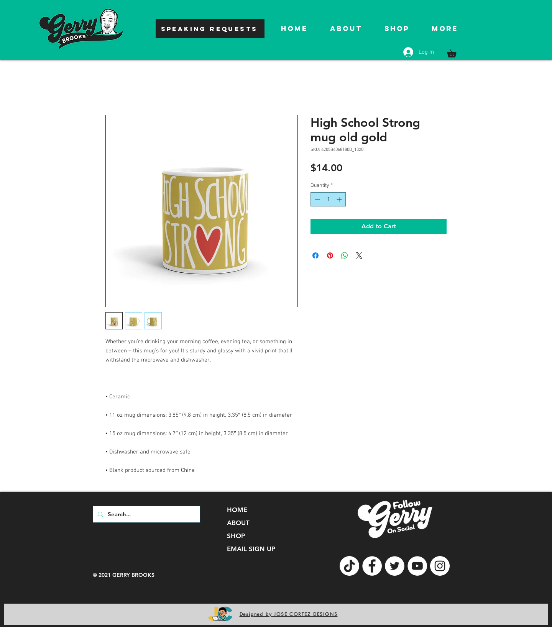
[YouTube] (417, 566)
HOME (237, 510)
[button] (455, 51)
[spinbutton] (328, 199)
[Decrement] (316, 199)
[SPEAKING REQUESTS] (210, 28)
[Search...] (146, 514)
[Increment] (340, 199)
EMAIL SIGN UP (251, 549)
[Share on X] (359, 255)
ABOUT (238, 523)
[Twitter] (394, 566)
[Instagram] (440, 566)
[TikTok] (349, 566)
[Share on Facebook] (315, 255)
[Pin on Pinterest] (330, 255)
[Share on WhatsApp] (344, 255)
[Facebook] (372, 566)
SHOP (236, 536)
